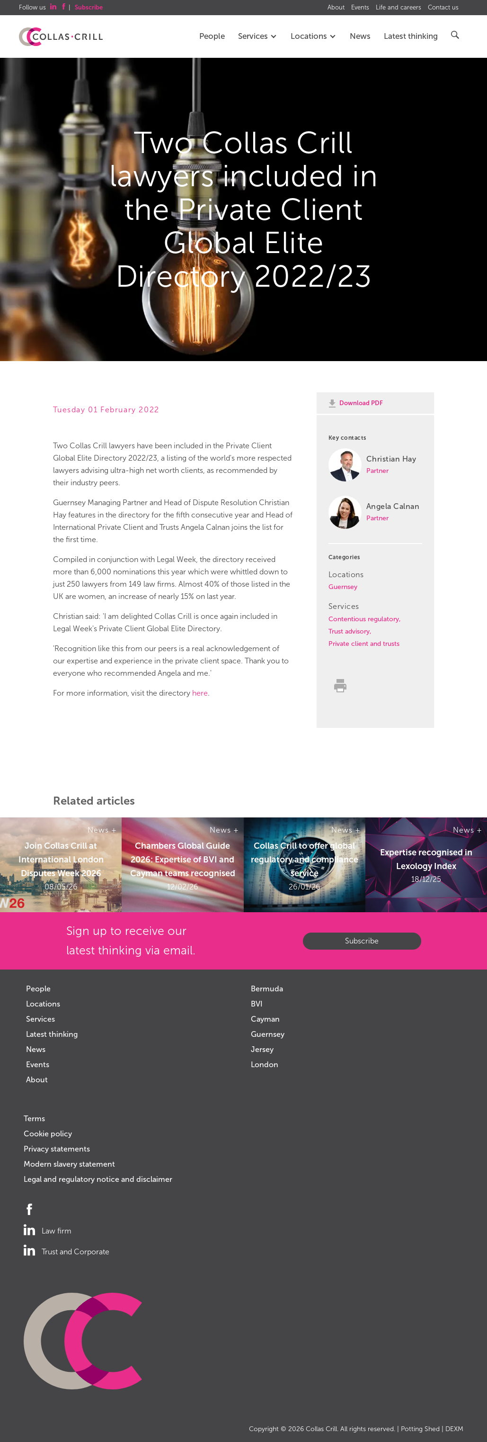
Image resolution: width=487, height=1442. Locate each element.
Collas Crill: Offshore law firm (61, 36)
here (200, 693)
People (212, 36)
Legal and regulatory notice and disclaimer (98, 1179)
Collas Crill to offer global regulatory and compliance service (304, 860)
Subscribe (362, 941)
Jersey (262, 1049)
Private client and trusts (363, 643)
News (360, 36)
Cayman (265, 1019)
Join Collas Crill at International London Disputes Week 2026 (61, 860)
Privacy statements (57, 1149)
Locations (313, 36)
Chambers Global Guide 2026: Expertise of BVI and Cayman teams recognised (182, 860)
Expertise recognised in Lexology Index (426, 859)
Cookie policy (48, 1134)
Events (360, 7)
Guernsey (342, 586)
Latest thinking (411, 36)
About (336, 7)
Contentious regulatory (363, 619)
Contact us (443, 7)
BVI (257, 1004)
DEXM (454, 1429)
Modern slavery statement (69, 1164)
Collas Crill (321, 1429)
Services (257, 36)
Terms (34, 1119)
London (264, 1065)
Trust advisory (349, 631)
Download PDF (361, 403)
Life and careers (398, 7)
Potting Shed (420, 1429)
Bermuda (267, 989)
